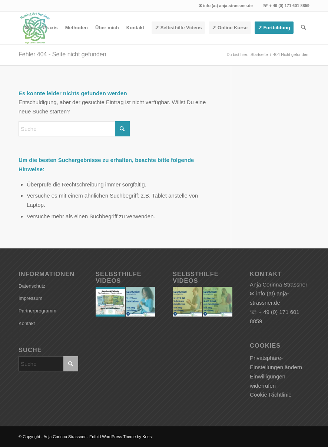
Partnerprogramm (37, 311)
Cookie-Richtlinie (271, 394)
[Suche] (303, 27)
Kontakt (27, 323)
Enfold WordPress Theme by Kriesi (121, 436)
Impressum (30, 298)
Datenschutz (32, 286)
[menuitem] (30, 27)
